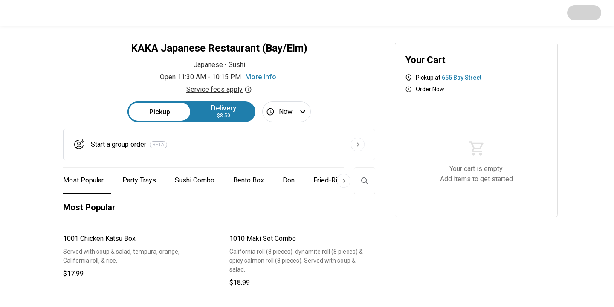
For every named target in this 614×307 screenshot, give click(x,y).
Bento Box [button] (248, 180)
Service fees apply (219, 89)
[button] (136, 256)
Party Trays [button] (139, 180)
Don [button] (289, 180)
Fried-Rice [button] (329, 180)
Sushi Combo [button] (194, 180)
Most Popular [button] (83, 180)
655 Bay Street (461, 77)
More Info (260, 77)
